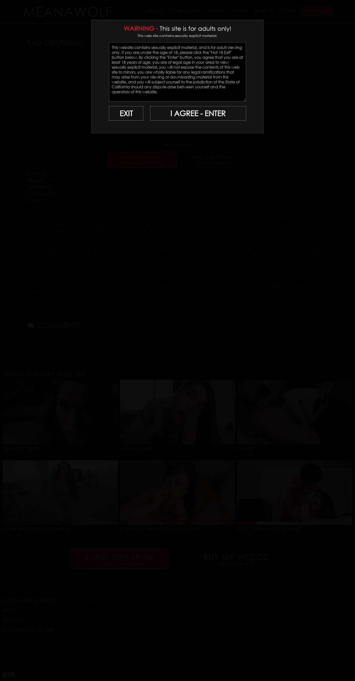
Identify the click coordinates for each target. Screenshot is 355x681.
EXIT (126, 113)
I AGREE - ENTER (198, 113)
